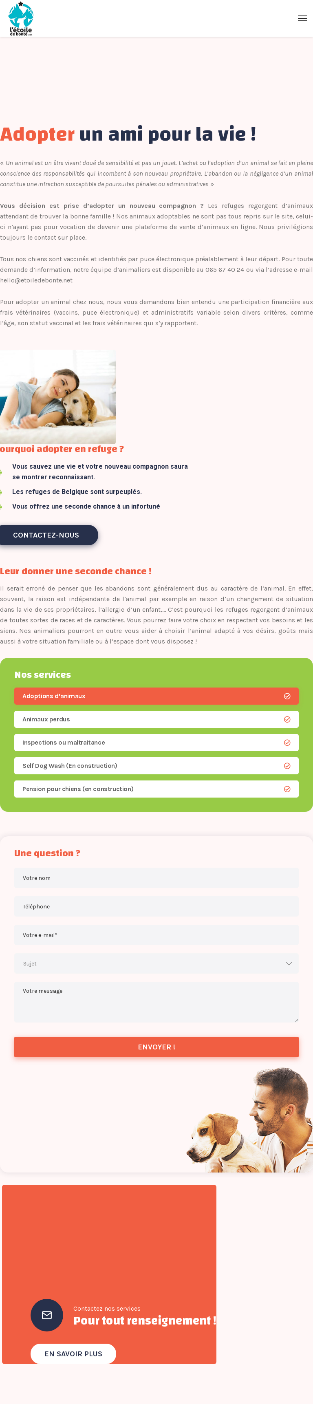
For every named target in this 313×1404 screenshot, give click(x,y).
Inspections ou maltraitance (63, 742)
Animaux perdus (46, 719)
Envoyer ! (156, 1047)
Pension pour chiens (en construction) (77, 789)
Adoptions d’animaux (53, 696)
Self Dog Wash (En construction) (69, 765)
